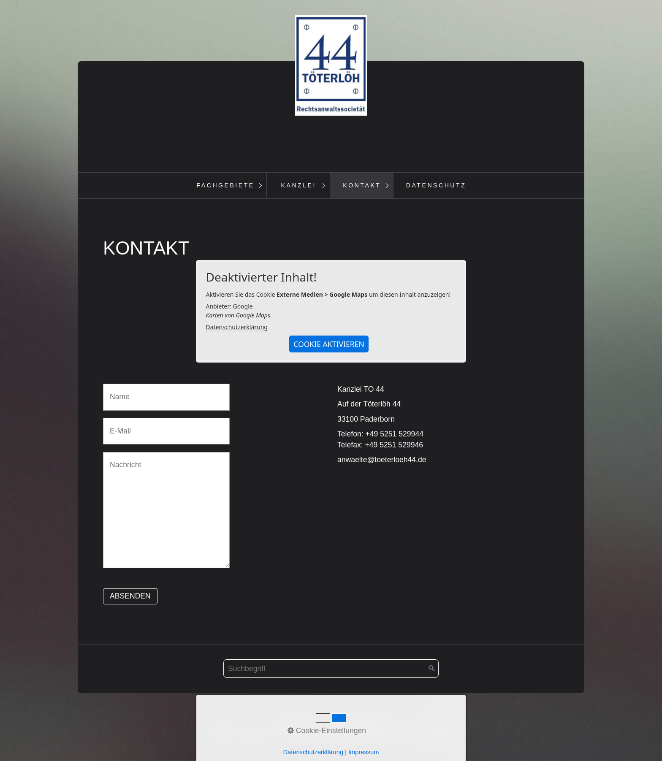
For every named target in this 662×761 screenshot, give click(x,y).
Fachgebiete (225, 185)
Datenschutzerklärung (237, 327)
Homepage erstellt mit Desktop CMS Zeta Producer (371, 733)
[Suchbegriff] (331, 669)
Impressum (365, 721)
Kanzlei (298, 185)
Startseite (293, 721)
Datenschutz (436, 185)
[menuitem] (225, 186)
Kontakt (362, 185)
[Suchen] (432, 669)
